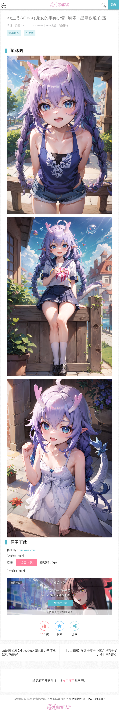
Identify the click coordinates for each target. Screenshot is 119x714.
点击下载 (26, 562)
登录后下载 (60, 603)
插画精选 (14, 33)
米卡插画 (15, 25)
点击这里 (69, 680)
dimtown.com (27, 550)
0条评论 (63, 25)
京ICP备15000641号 (94, 699)
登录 (113, 4)
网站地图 (77, 699)
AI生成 (30, 33)
